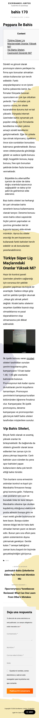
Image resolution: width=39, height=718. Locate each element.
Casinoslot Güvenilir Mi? (19, 53)
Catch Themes (22, 712)
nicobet (30, 358)
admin (27, 17)
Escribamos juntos (19, 3)
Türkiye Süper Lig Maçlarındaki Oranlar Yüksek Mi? (21, 43)
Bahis (7, 560)
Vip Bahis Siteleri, (16, 50)
